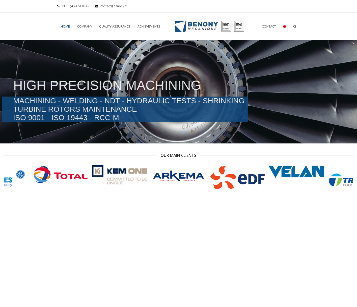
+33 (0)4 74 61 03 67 (73, 6)
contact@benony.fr (111, 6)
